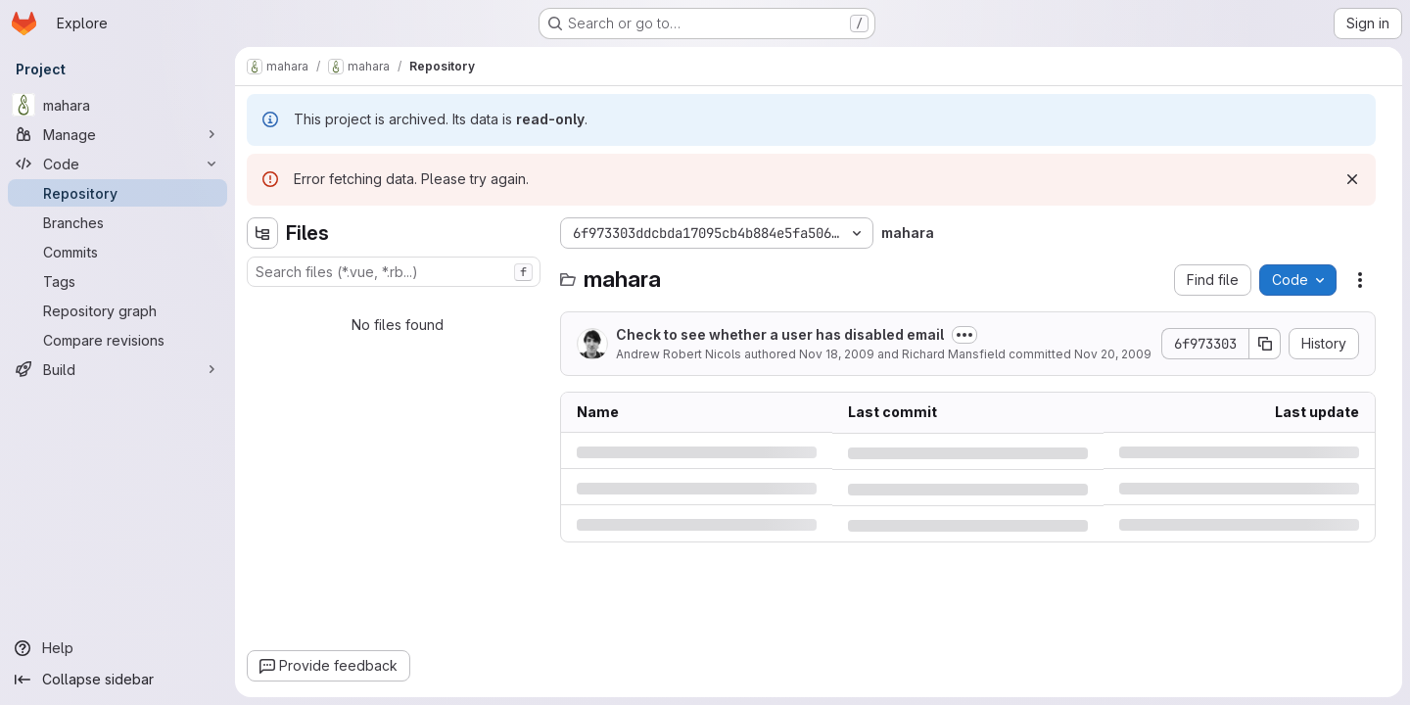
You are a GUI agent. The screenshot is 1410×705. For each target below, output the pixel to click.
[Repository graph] (117, 310)
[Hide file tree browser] (262, 233)
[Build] (117, 369)
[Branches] (117, 222)
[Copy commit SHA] (1265, 343)
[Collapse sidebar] (117, 679)
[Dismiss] (1352, 179)
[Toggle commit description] (964, 335)
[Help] (117, 648)
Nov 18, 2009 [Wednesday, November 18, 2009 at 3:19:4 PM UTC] (836, 354)
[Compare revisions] (117, 339)
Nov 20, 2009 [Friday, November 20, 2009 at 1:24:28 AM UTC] (1113, 354)
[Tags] (117, 281)
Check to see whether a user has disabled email (780, 334)
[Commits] (117, 251)
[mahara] (117, 104)
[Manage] (117, 134)
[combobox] (393, 272)
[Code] (117, 163)
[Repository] (117, 193)
